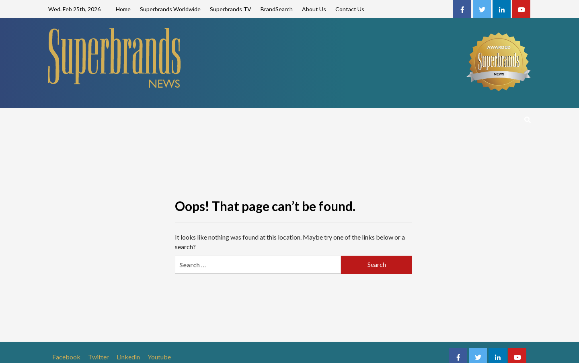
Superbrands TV (230, 9)
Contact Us (349, 9)
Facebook (66, 357)
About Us (314, 9)
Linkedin (128, 357)
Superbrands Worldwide (170, 9)
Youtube (159, 357)
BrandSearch (277, 9)
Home (123, 9)
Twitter (98, 357)
